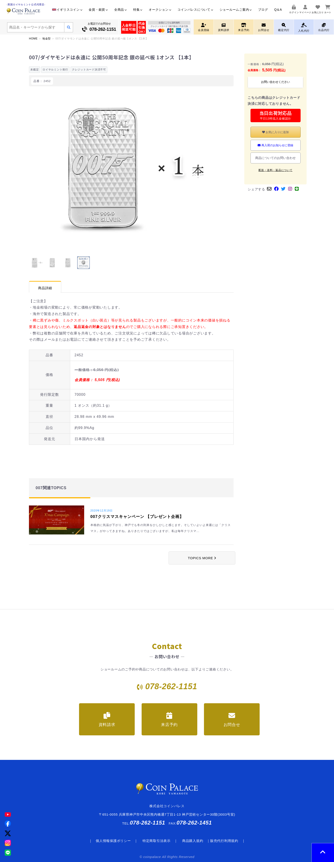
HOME (33, 38)
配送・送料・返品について (276, 170)
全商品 (120, 9)
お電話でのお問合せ (99, 27)
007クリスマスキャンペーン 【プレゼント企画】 (137, 516)
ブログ (263, 9)
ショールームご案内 (236, 9)
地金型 (46, 38)
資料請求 (107, 719)
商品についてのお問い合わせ (275, 158)
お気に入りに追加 (275, 132)
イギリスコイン (67, 9)
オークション (160, 9)
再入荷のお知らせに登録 (275, 145)
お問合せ (232, 719)
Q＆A (278, 9)
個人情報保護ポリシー (113, 841)
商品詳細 (45, 288)
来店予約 (169, 719)
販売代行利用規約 (224, 841)
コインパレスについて (195, 9)
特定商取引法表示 (157, 841)
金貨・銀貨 (98, 9)
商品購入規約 (192, 841)
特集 (138, 9)
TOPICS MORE (202, 558)
